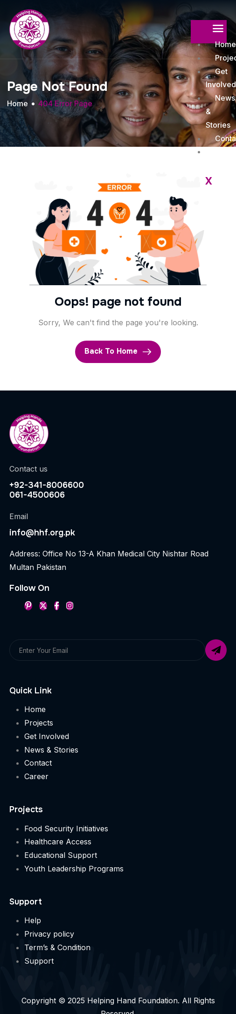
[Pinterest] (28, 605)
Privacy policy (49, 934)
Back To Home (118, 352)
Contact (38, 762)
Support (39, 961)
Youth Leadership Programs (74, 868)
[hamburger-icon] (218, 29)
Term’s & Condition (57, 947)
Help (32, 920)
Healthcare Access (57, 841)
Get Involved (46, 736)
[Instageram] (69, 605)
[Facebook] (56, 605)
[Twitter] (43, 605)
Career (36, 776)
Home (35, 709)
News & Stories (51, 749)
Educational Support (60, 855)
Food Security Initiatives (66, 828)
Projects (38, 722)
